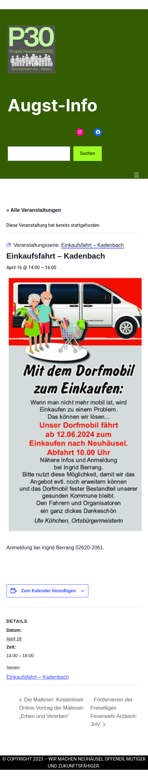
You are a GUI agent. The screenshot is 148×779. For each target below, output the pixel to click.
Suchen (87, 153)
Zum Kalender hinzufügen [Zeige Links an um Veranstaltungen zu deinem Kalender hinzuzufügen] (48, 590)
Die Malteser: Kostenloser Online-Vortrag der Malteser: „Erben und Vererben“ (52, 708)
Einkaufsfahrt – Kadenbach (37, 677)
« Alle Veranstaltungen (33, 210)
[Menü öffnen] (136, 175)
